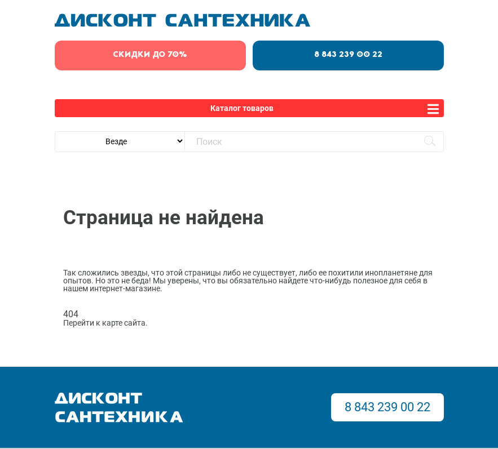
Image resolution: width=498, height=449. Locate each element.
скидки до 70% (150, 55)
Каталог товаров (242, 108)
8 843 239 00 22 (348, 55)
